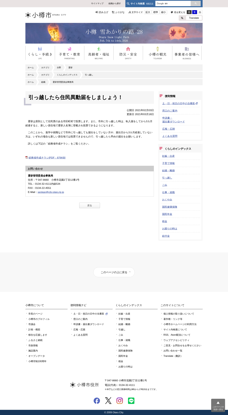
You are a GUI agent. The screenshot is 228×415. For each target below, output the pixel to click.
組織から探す (115, 3)
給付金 (166, 235)
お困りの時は (169, 228)
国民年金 (167, 214)
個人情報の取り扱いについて (178, 313)
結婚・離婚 (168, 170)
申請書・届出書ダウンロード (88, 324)
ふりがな (120, 12)
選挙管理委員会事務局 (63, 82)
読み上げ (103, 12)
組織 (43, 82)
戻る (89, 205)
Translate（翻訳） (173, 356)
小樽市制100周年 (37, 361)
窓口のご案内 (169, 110)
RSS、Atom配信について (176, 334)
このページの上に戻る (114, 272)
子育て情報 (168, 163)
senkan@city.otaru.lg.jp (51, 192)
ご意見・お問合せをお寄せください (182, 345)
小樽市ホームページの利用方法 (180, 324)
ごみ (164, 184)
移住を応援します (37, 334)
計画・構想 (34, 329)
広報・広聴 (168, 128)
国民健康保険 (169, 206)
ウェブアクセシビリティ (176, 340)
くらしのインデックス (67, 75)
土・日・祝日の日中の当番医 (180, 103)
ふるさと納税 (35, 340)
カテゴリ (45, 67)
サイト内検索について (175, 329)
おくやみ (167, 199)
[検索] (173, 3)
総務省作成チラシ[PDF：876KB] (47, 157)
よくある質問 (169, 136)
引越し (122, 329)
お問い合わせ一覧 (172, 350)
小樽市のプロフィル (39, 319)
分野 (59, 67)
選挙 (70, 67)
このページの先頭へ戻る (218, 408)
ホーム (31, 67)
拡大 (147, 12)
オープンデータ (36, 356)
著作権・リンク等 (172, 319)
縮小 (163, 12)
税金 (164, 221)
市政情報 (33, 345)
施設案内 (33, 350)
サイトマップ (97, 3)
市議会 (31, 324)
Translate (194, 18)
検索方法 (149, 3)
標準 (155, 12)
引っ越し (89, 75)
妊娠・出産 (168, 156)
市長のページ (35, 313)
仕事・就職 (168, 192)
